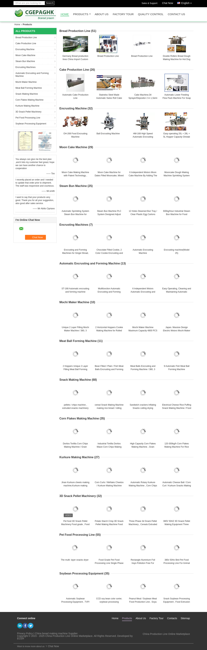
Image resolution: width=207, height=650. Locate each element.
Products (80, 14)
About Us (101, 14)
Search (49, 3)
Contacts (172, 618)
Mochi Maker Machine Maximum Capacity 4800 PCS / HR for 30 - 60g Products (143, 330)
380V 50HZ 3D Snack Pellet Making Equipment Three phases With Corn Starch (176, 524)
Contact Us (176, 14)
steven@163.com (180, 637)
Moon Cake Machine (25, 55)
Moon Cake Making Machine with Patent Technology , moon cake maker (75, 175)
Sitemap (185, 618)
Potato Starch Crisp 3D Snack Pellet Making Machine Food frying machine (109, 524)
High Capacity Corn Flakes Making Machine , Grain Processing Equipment (143, 446)
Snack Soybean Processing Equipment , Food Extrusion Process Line (176, 601)
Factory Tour (123, 14)
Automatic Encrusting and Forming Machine (32, 74)
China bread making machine (51, 633)
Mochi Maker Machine (26, 82)
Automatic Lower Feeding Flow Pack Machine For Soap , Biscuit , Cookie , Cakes (177, 98)
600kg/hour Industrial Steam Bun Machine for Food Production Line (176, 214)
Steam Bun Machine (25, 61)
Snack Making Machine (26, 94)
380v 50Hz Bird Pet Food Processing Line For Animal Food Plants (176, 563)
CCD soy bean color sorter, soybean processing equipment (109, 601)
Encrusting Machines (25, 67)
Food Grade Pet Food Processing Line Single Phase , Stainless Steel (109, 563)
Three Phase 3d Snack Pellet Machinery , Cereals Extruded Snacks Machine (143, 524)
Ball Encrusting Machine (108, 133)
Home (65, 14)
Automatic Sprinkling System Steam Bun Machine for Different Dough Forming (75, 214)
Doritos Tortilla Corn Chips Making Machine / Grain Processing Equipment (75, 446)
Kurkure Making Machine (27, 106)
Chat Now (167, 3)
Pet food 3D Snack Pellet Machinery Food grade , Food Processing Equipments (75, 524)
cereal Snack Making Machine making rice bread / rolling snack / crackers (109, 408)
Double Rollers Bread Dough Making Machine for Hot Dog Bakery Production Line (176, 59)
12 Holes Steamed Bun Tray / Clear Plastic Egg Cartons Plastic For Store (143, 214)
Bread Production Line (26, 37)
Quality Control (150, 14)
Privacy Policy (25, 633)
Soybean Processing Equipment (30, 123)
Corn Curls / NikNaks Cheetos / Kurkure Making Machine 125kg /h (109, 485)
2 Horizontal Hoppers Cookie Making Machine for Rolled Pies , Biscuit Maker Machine (109, 330)
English (187, 2)
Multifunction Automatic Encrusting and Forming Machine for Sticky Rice (109, 291)
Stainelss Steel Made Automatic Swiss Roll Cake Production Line (109, 98)
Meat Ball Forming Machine (28, 88)
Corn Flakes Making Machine (29, 100)
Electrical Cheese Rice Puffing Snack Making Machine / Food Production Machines (176, 408)
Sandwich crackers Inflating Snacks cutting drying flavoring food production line (143, 408)
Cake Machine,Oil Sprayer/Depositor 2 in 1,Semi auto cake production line (143, 98)
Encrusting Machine (24, 49)
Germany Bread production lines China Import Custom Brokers (75, 59)
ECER (20, 638)
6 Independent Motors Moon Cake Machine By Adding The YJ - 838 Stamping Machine (143, 175)
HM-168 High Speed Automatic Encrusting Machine (143, 136)
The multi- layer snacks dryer (75, 560)
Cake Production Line (25, 43)
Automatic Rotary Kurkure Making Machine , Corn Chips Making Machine (143, 485)
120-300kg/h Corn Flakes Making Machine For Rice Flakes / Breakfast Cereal (176, 446)
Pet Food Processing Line (27, 117)
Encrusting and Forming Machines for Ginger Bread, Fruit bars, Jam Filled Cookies (75, 253)
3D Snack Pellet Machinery (28, 111)
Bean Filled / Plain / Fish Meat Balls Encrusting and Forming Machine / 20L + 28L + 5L (109, 369)
